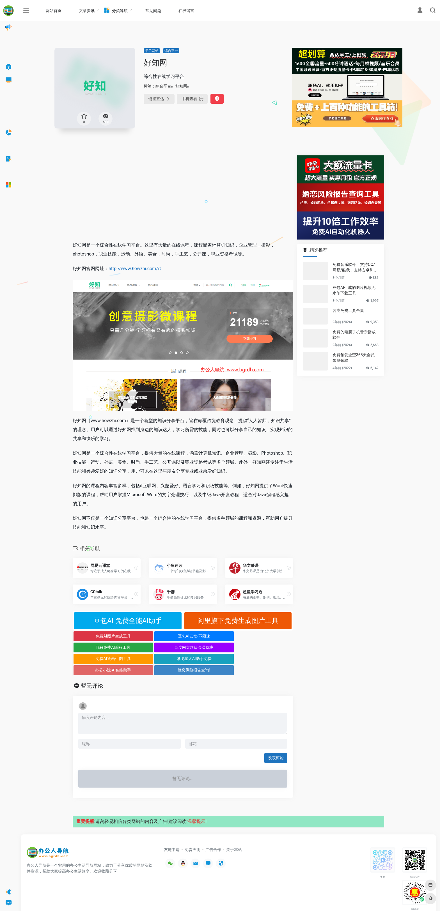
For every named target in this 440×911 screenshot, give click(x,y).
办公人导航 (70, 898)
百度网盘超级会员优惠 (265, 636)
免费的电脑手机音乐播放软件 (354, 335)
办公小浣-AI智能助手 (210, 647)
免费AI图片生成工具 (100, 636)
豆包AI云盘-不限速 (155, 636)
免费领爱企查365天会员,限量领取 (354, 358)
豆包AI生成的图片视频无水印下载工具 (354, 290)
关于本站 (234, 827)
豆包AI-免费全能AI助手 (128, 621)
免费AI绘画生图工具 (100, 647)
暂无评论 (92, 663)
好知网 (181, 86)
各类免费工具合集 (348, 310)
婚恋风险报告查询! (265, 647)
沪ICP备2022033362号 (97, 898)
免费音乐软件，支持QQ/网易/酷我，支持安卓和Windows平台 (355, 267)
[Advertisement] (183, 194)
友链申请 (172, 827)
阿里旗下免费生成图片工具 (238, 621)
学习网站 (152, 51)
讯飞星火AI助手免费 (155, 647)
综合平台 (171, 51)
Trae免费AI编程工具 (210, 636)
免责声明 (192, 827)
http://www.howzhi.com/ (133, 268)
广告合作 (213, 827)
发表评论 (276, 735)
